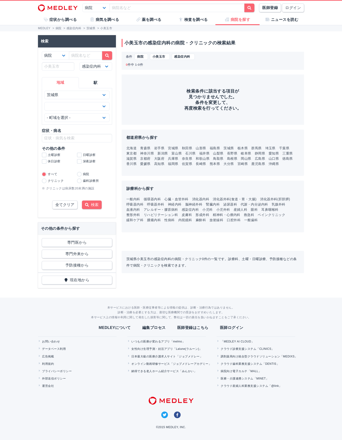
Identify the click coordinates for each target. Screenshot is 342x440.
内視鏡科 (185, 220)
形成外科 (202, 215)
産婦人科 (240, 209)
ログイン (293, 8)
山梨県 (218, 153)
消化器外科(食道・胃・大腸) (234, 199)
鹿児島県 (258, 164)
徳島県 (287, 158)
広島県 (260, 158)
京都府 (145, 158)
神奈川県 (147, 153)
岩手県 (159, 148)
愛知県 (274, 153)
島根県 (232, 158)
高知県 (159, 164)
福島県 (215, 148)
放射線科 (216, 220)
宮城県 (173, 148)
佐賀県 (187, 164)
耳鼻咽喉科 (269, 209)
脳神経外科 (193, 204)
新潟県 (162, 153)
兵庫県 (173, 158)
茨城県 (228, 148)
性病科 (169, 220)
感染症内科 (190, 209)
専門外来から (77, 254)
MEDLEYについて (115, 328)
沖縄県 (274, 164)
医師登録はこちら (193, 328)
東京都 (131, 153)
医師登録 (270, 8)
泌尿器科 (230, 204)
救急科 (249, 215)
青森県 (145, 148)
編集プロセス (154, 328)
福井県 (204, 153)
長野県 (232, 153)
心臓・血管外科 (176, 199)
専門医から (77, 242)
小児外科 (223, 209)
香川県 (131, 164)
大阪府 (159, 158)
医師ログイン (231, 328)
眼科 (254, 209)
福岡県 (173, 164)
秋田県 (187, 148)
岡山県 (246, 158)
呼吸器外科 (155, 204)
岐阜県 (246, 153)
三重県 (287, 153)
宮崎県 (243, 164)
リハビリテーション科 (161, 215)
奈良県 (187, 158)
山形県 (201, 148)
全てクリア (64, 205)
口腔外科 (234, 220)
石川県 (190, 153)
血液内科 (133, 209)
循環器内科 (152, 199)
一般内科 (133, 199)
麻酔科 (201, 220)
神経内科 (175, 204)
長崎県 (201, 164)
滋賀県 (131, 158)
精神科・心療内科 (226, 215)
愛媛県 (145, 164)
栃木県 (243, 148)
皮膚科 (187, 215)
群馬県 (256, 148)
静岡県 (260, 153)
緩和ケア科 (134, 220)
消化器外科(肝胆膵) (275, 199)
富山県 (176, 153)
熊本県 (215, 164)
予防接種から (77, 265)
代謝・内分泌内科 (254, 204)
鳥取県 (218, 158)
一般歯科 (251, 220)
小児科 (207, 209)
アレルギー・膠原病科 (161, 209)
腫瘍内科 (154, 220)
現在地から (77, 280)
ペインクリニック (271, 215)
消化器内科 (200, 199)
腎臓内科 (213, 204)
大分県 (228, 164)
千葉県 (284, 148)
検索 (92, 205)
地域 (60, 82)
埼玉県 (270, 148)
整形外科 (133, 215)
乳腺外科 (278, 204)
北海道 (131, 148)
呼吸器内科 (134, 204)
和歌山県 (202, 158)
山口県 (274, 158)
